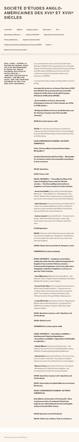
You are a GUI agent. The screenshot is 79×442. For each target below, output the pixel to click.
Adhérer (19, 29)
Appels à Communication (31, 40)
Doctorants (48, 29)
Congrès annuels (33, 29)
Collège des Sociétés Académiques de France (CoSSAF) (23, 45)
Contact (49, 45)
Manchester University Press (54, 34)
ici (38, 83)
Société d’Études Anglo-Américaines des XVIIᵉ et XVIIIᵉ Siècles (38, 13)
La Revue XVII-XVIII (33, 34)
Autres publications (11, 40)
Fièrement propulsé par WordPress (15, 437)
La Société (8, 29)
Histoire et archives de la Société (16, 50)
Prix (58, 29)
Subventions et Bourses (13, 34)
